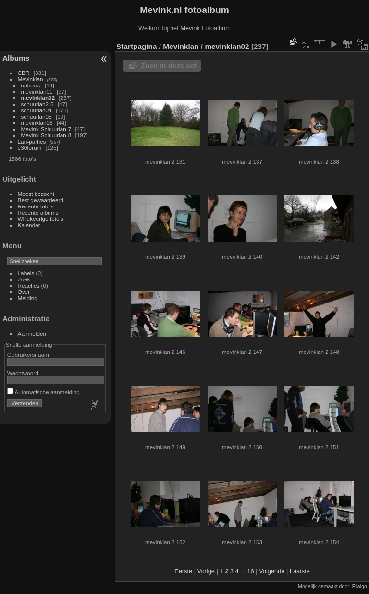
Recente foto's (36, 206)
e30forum (30, 148)
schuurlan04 (36, 110)
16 (250, 571)
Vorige (206, 571)
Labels (26, 273)
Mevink (190, 28)
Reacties (29, 285)
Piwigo (359, 586)
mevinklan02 (38, 98)
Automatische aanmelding (43, 392)
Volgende (271, 571)
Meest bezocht (36, 194)
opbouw (31, 85)
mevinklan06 (37, 123)
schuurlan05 (36, 116)
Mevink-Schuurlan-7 (46, 129)
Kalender (29, 225)
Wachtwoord (22, 373)
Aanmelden (32, 333)
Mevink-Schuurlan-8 (46, 135)
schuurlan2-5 (37, 104)
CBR (24, 73)
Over (24, 292)
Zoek (24, 279)
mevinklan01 (37, 91)
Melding (27, 298)
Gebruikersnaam (28, 355)
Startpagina (136, 46)
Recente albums (38, 212)
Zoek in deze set (169, 65)
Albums (15, 58)
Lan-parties (32, 141)
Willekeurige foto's (40, 219)
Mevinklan (30, 79)
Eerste (183, 571)
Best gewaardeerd (41, 200)
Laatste (300, 571)
